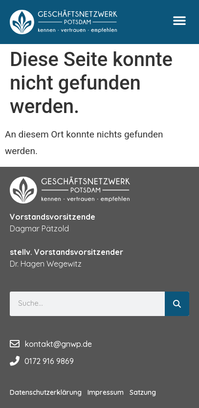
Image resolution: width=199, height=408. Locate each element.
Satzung (143, 392)
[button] (179, 20)
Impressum (106, 392)
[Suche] (177, 304)
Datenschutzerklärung (46, 392)
